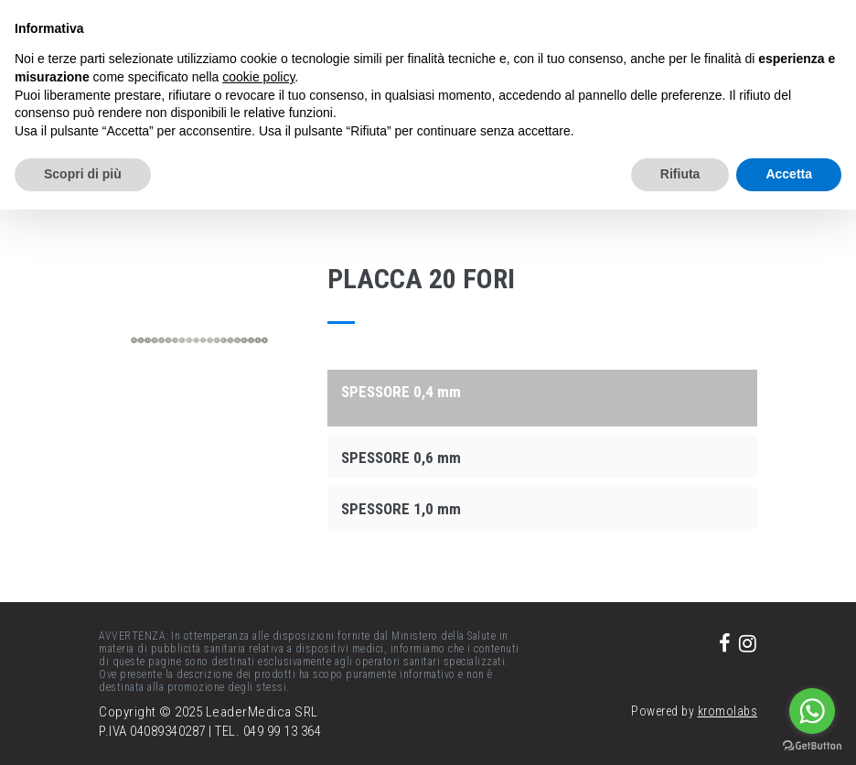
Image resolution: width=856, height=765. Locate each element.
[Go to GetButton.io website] (812, 746)
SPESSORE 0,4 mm (401, 391)
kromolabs (728, 711)
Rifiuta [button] (680, 174)
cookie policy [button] (258, 77)
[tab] (542, 391)
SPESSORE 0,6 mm (401, 457)
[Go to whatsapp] (812, 711)
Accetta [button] (788, 174)
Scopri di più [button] (83, 174)
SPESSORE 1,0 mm (401, 509)
